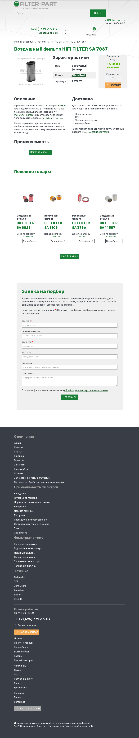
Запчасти (19, 464)
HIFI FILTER (79, 75)
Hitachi (18, 594)
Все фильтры (69, 256)
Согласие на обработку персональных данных (39, 482)
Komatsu (19, 590)
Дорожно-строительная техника (32, 502)
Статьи (18, 451)
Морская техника (23, 511)
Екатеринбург (21, 651)
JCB (16, 581)
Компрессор (20, 506)
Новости (18, 447)
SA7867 (62, 105)
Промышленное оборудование (30, 519)
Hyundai (18, 599)
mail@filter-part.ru (114, 20)
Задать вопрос (26, 632)
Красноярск (20, 687)
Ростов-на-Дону (23, 679)
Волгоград (19, 702)
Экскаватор (20, 532)
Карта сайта (21, 469)
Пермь (17, 697)
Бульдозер (20, 493)
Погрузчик (19, 515)
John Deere (20, 586)
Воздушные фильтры (25, 544)
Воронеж (19, 693)
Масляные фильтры (24, 552)
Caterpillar (19, 577)
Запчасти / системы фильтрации (32, 478)
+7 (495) (32, 619)
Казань (18, 656)
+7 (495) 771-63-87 (52, 118)
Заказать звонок (25, 625)
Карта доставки (27, 708)
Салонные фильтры (24, 557)
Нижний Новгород (23, 660)
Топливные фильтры (25, 566)
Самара (18, 670)
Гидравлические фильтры (28, 548)
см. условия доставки (97, 132)
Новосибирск (21, 647)
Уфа (16, 674)
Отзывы (18, 473)
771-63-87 (44, 29)
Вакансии (19, 456)
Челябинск (20, 665)
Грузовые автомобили (26, 498)
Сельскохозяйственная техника (31, 524)
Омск (16, 683)
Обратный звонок (48, 33)
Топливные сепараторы (27, 561)
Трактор (18, 528)
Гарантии (19, 460)
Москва (18, 638)
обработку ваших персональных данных (86, 390)
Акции (17, 443)
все (40, 152)
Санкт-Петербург (23, 643)
